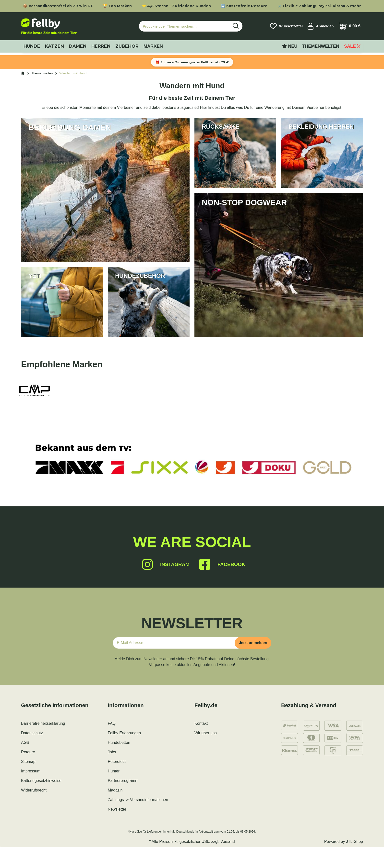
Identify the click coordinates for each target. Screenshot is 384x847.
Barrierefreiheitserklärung (43, 723)
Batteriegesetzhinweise (41, 781)
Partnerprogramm (123, 781)
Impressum (30, 771)
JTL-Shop (354, 841)
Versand (227, 841)
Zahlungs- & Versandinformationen (138, 800)
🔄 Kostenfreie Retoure (244, 6)
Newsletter (117, 809)
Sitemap (28, 761)
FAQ (112, 723)
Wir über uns (205, 733)
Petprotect (117, 761)
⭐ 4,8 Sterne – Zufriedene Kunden (176, 6)
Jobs (112, 752)
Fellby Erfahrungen (124, 733)
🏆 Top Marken (117, 6)
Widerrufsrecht (34, 790)
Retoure (28, 752)
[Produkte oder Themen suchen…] (184, 26)
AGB (25, 742)
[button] (321, 26)
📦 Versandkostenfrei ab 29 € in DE (58, 6)
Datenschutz (32, 733)
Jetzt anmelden (253, 643)
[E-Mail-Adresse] (176, 643)
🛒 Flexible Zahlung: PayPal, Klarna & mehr (319, 6)
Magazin (115, 790)
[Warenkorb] (349, 26)
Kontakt (201, 723)
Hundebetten (119, 742)
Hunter (114, 771)
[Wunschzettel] (286, 26)
